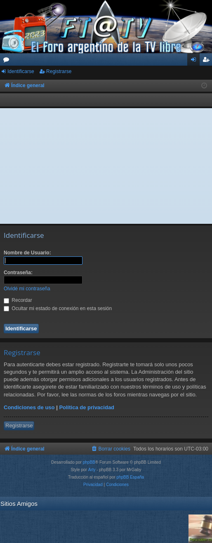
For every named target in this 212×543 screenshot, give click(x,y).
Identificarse (20, 71)
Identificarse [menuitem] (195, 61)
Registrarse (58, 71)
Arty (92, 469)
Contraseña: (18, 272)
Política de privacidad (86, 407)
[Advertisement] (106, 166)
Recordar (18, 300)
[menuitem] (110, 449)
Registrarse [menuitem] (207, 61)
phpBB (89, 462)
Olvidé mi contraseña (27, 289)
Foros (7, 61)
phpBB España (130, 477)
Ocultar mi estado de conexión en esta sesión (58, 308)
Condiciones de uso (29, 407)
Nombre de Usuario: (27, 253)
